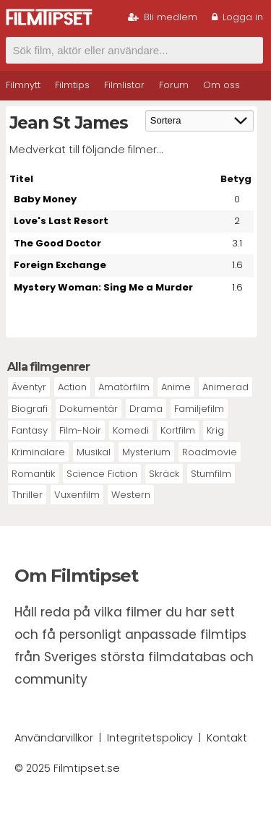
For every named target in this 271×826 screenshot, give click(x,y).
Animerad (225, 387)
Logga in (237, 17)
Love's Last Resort (61, 221)
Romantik (33, 474)
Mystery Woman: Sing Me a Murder (103, 287)
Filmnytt (23, 85)
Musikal (94, 452)
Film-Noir (80, 430)
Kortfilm (177, 430)
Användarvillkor (53, 738)
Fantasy (30, 430)
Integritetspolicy (150, 738)
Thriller (27, 495)
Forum (174, 85)
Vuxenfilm (77, 495)
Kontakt (227, 738)
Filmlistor (124, 85)
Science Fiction (101, 474)
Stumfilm (211, 474)
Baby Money (45, 199)
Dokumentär (88, 409)
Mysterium (146, 452)
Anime (176, 387)
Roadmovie (209, 452)
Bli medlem (162, 17)
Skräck (164, 474)
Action (72, 387)
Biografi (30, 409)
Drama (146, 409)
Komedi (131, 430)
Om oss (221, 85)
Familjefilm (199, 409)
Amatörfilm (124, 387)
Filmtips (72, 85)
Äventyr (29, 387)
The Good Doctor (57, 243)
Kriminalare (38, 452)
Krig (215, 430)
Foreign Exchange (60, 265)
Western (130, 495)
